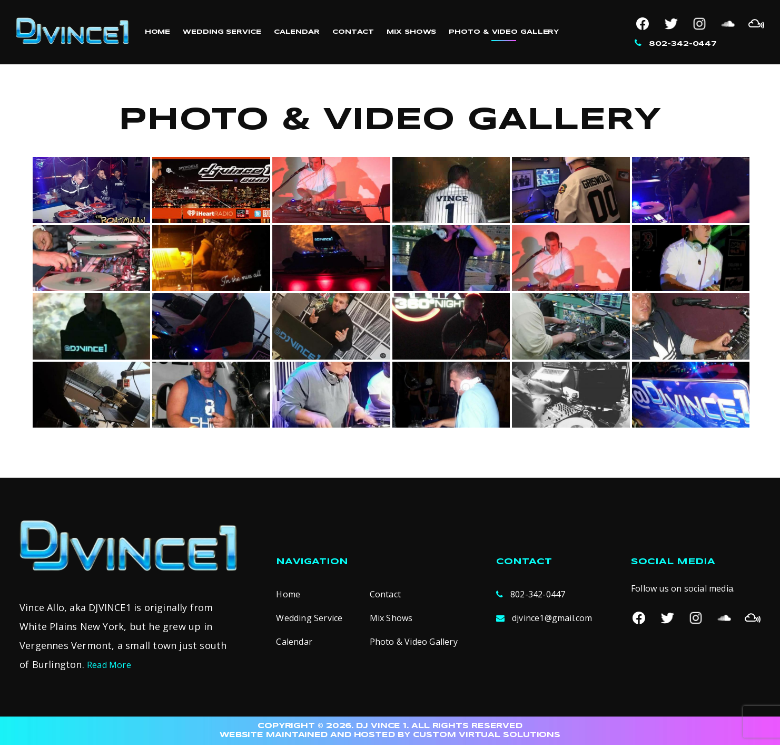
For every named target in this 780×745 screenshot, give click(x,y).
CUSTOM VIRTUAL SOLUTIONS (487, 735)
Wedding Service (222, 32)
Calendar (297, 32)
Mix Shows (411, 32)
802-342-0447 (683, 44)
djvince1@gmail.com (552, 618)
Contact (353, 32)
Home (158, 32)
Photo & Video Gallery (504, 32)
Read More (109, 665)
